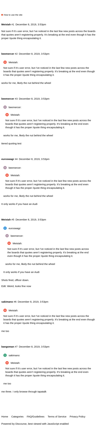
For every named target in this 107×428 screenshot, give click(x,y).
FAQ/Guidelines (35, 416)
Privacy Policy (77, 416)
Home (4, 416)
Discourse (21, 423)
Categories (17, 416)
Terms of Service (57, 416)
